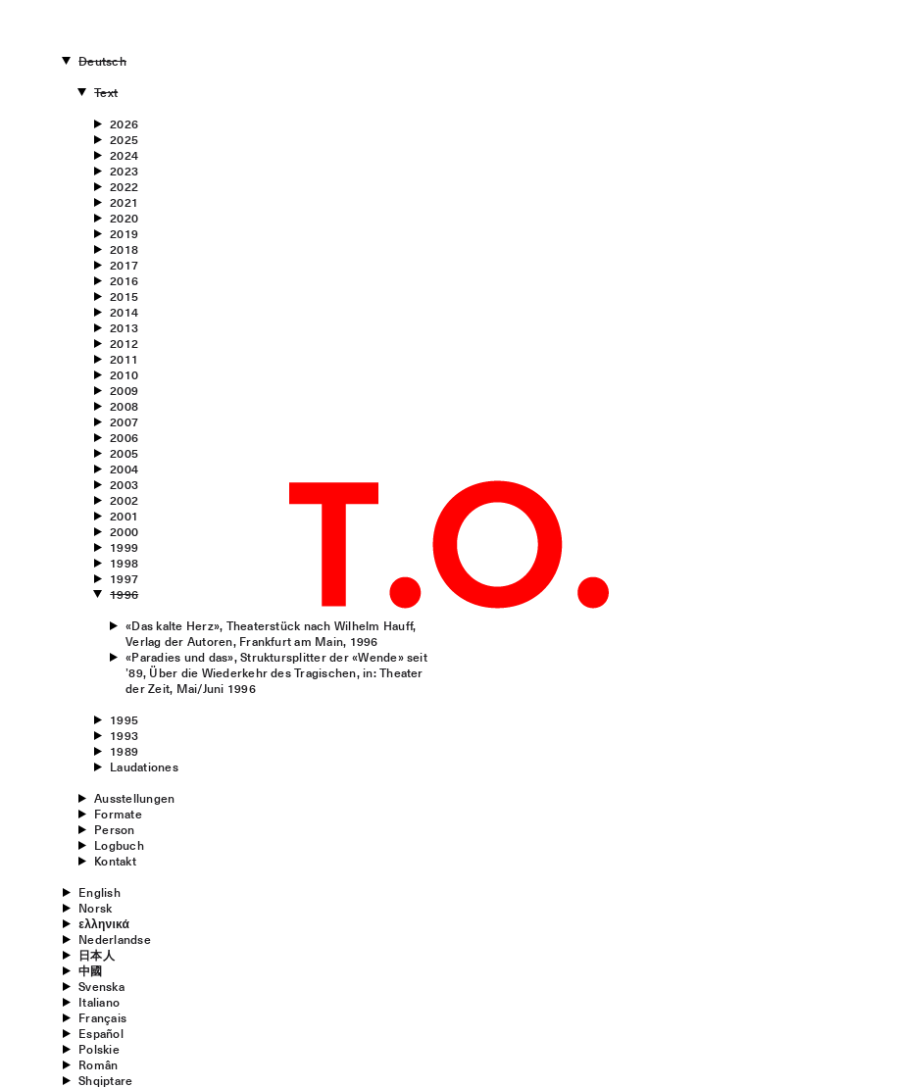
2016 (124, 280)
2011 (124, 359)
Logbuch (119, 845)
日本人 (96, 955)
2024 (124, 155)
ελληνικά (103, 923)
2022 (124, 186)
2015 (124, 296)
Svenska (101, 986)
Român (98, 1064)
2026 (124, 123)
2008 (124, 406)
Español (101, 1033)
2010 (124, 374)
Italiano (99, 1002)
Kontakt (115, 860)
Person (114, 829)
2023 (124, 170)
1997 (124, 578)
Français (102, 1017)
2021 (124, 202)
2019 (124, 233)
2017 (124, 264)
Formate (118, 813)
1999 (124, 547)
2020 (124, 217)
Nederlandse (114, 939)
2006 (124, 437)
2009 (124, 390)
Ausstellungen (134, 798)
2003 (124, 484)
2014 (124, 312)
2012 (124, 343)
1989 (124, 751)
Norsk (95, 907)
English (99, 892)
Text (106, 92)
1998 (124, 562)
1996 (124, 594)
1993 (124, 735)
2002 (124, 500)
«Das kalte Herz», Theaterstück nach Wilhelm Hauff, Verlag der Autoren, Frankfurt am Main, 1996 (270, 633)
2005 (124, 453)
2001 (124, 515)
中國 (90, 970)
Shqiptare (105, 1080)
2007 (124, 421)
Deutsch (102, 61)
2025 (124, 139)
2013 (124, 327)
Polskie (99, 1049)
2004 (124, 468)
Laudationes (144, 766)
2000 (124, 531)
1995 (124, 719)
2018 (124, 249)
